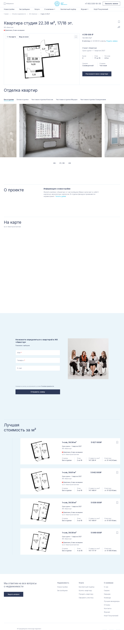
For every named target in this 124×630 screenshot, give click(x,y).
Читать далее (60, 196)
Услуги (37, 9)
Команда (107, 598)
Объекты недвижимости (19, 14)
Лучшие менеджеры (111, 601)
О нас (106, 587)
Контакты (107, 608)
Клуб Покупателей (101, 9)
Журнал (107, 612)
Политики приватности (47, 386)
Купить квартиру (85, 590)
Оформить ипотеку (86, 598)
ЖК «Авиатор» (33, 14)
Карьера (107, 594)
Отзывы (107, 605)
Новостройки (9, 9)
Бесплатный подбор (68, 9)
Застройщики (24, 9)
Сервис (107, 590)
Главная (6, 14)
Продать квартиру (86, 594)
